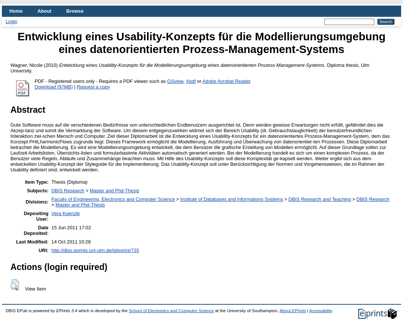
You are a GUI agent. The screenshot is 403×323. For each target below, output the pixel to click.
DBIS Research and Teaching (319, 199)
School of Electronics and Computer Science (171, 310)
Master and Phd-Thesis (114, 190)
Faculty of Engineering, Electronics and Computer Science (113, 199)
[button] (14, 285)
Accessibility (320, 310)
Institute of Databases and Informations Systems (231, 199)
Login (11, 21)
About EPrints (292, 310)
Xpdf (191, 81)
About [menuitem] (44, 11)
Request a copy (93, 87)
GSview (175, 81)
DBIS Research (67, 190)
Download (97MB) (54, 87)
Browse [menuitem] (75, 11)
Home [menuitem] (16, 11)
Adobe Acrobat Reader (226, 81)
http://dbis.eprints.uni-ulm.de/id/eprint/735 (95, 250)
